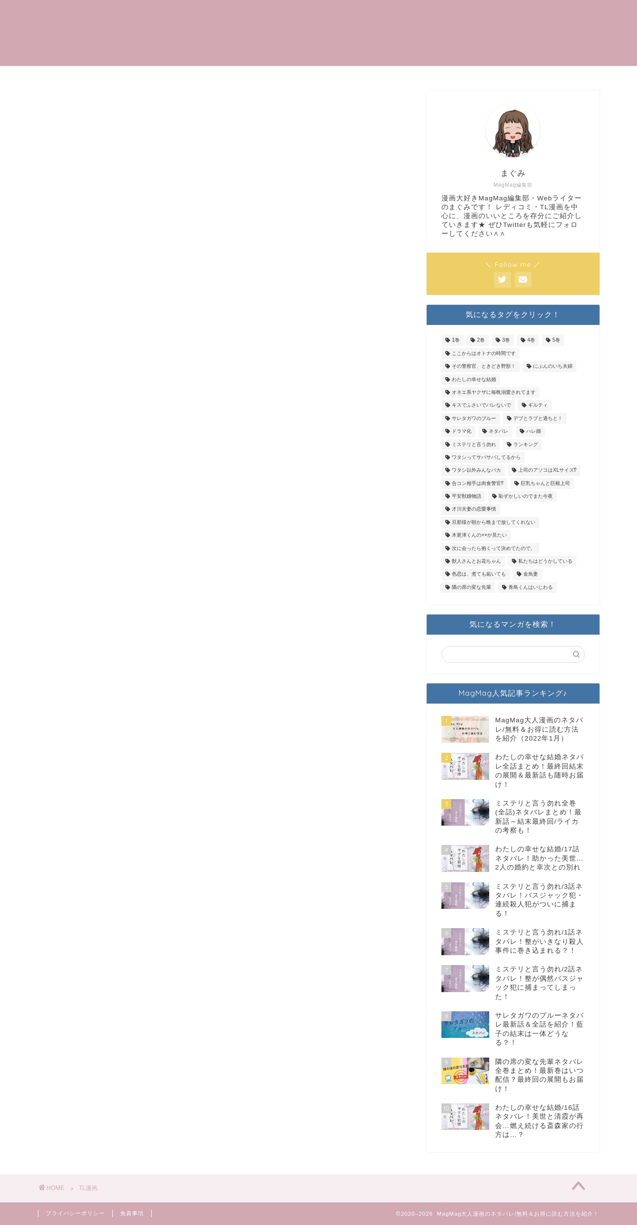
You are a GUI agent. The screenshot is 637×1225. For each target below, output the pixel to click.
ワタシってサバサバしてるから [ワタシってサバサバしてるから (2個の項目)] (486, 457)
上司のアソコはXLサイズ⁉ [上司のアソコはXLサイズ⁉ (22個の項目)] (547, 470)
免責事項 (132, 1213)
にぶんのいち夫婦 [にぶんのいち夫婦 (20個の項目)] (552, 366)
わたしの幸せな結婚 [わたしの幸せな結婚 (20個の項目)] (474, 379)
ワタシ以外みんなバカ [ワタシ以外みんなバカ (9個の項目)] (476, 470)
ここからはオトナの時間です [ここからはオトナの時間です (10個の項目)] (484, 353)
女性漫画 (530, 15)
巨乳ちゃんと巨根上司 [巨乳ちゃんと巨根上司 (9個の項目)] (545, 483)
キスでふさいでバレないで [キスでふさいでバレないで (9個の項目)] (481, 405)
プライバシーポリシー (75, 1213)
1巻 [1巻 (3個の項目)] (456, 340)
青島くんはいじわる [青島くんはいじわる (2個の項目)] (530, 587)
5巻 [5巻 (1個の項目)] (556, 340)
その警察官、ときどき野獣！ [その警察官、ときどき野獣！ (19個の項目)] (484, 366)
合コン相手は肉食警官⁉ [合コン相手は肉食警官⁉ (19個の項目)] (477, 483)
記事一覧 (443, 15)
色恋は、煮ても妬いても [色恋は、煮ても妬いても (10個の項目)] (479, 574)
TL (486, 15)
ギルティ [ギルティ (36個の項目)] (538, 405)
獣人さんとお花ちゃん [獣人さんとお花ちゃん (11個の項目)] (476, 561)
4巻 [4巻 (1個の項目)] (531, 340)
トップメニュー (377, 15)
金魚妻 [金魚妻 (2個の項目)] (530, 574)
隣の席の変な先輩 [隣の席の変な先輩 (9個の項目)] (471, 587)
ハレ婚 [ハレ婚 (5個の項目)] (533, 431)
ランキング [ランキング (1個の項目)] (525, 444)
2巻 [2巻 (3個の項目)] (481, 340)
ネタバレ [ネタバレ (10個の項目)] (498, 431)
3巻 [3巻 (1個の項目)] (506, 340)
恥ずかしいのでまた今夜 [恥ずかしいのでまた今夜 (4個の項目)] (526, 496)
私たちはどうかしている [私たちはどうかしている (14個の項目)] (545, 561)
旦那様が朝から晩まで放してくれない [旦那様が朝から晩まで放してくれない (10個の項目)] (494, 522)
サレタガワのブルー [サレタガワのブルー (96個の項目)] (474, 418)
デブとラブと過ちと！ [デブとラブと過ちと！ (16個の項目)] (538, 418)
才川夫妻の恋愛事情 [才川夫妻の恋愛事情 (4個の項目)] (474, 509)
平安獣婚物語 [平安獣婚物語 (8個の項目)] (466, 496)
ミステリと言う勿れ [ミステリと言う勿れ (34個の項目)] (474, 444)
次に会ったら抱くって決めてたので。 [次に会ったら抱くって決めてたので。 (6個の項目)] (494, 548)
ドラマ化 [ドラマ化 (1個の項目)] (461, 431)
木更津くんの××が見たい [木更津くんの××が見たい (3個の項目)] (479, 535)
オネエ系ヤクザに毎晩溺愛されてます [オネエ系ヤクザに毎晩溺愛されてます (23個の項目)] (494, 392)
